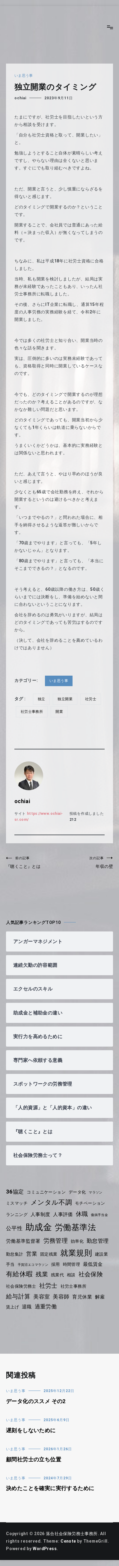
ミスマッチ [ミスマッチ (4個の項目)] (17, 1203)
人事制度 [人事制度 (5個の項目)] (41, 1214)
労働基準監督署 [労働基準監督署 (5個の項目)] (23, 1241)
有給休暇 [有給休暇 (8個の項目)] (19, 1274)
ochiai (20, 98)
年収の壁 (86, 862)
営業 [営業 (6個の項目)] (32, 1254)
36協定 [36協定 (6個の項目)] (15, 1191)
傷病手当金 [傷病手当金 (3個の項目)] (101, 1215)
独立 (42, 699)
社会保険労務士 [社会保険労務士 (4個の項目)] (21, 1286)
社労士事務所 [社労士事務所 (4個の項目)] (74, 1286)
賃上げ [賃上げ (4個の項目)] (12, 1307)
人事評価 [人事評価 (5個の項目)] (64, 1214)
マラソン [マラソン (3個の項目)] (98, 1192)
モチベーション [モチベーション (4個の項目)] (91, 1203)
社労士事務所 (32, 712)
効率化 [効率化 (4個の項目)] (78, 1241)
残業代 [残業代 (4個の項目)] (58, 1274)
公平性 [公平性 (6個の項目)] (14, 1228)
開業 (60, 712)
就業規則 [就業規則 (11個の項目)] (77, 1252)
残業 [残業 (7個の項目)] (42, 1274)
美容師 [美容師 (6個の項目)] (62, 1296)
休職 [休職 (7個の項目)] (83, 1214)
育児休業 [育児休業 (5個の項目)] (83, 1297)
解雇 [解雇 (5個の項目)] (102, 1297)
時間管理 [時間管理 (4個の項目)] (73, 1264)
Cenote (69, 1541)
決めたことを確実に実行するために (51, 1488)
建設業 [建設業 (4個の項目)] (103, 1254)
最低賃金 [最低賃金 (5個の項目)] (95, 1264)
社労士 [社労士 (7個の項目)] (49, 1285)
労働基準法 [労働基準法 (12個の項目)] (76, 1227)
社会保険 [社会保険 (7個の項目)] (91, 1274)
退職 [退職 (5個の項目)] (27, 1307)
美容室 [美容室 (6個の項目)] (42, 1296)
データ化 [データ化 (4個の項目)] (79, 1192)
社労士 (91, 699)
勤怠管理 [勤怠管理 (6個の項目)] (99, 1241)
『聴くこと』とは (33, 862)
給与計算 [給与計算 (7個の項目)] (18, 1296)
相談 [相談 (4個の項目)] (72, 1274)
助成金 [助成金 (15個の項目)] (39, 1227)
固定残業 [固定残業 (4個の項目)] (49, 1254)
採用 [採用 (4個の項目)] (56, 1264)
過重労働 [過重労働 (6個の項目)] (46, 1306)
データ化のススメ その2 (36, 1401)
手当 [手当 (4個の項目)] (10, 1264)
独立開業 (65, 699)
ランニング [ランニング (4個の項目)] (17, 1214)
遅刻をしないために (31, 1430)
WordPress (45, 1548)
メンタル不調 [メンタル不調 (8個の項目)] (52, 1202)
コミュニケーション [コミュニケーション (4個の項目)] (47, 1192)
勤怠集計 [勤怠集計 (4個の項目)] (15, 1254)
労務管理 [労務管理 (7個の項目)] (56, 1240)
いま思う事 (24, 75)
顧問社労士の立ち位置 (34, 1459)
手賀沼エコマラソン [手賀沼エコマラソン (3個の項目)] (33, 1265)
